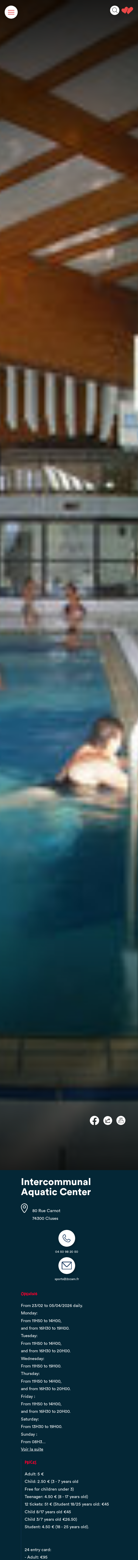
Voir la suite (32, 1449)
